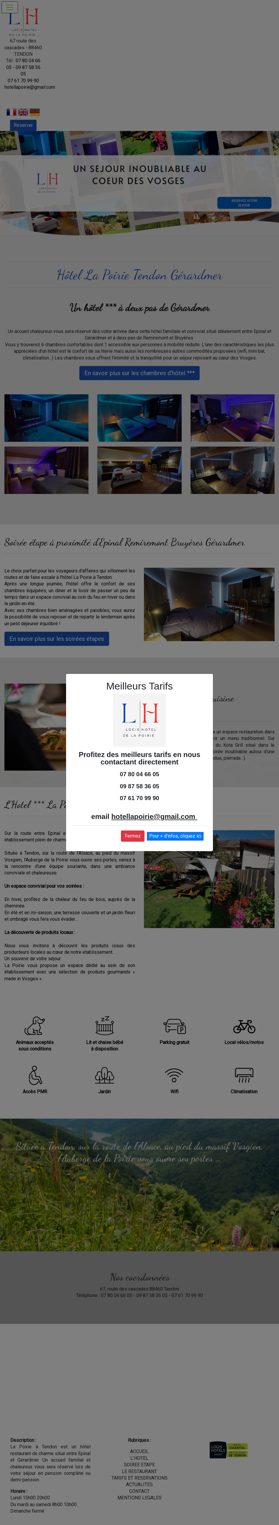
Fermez (133, 836)
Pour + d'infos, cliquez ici (175, 836)
